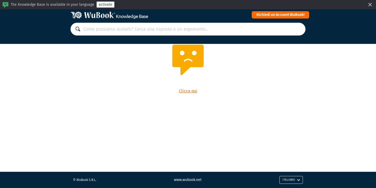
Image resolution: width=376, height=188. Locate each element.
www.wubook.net (188, 180)
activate (105, 4)
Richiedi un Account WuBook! (280, 15)
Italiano (291, 179)
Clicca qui (188, 91)
